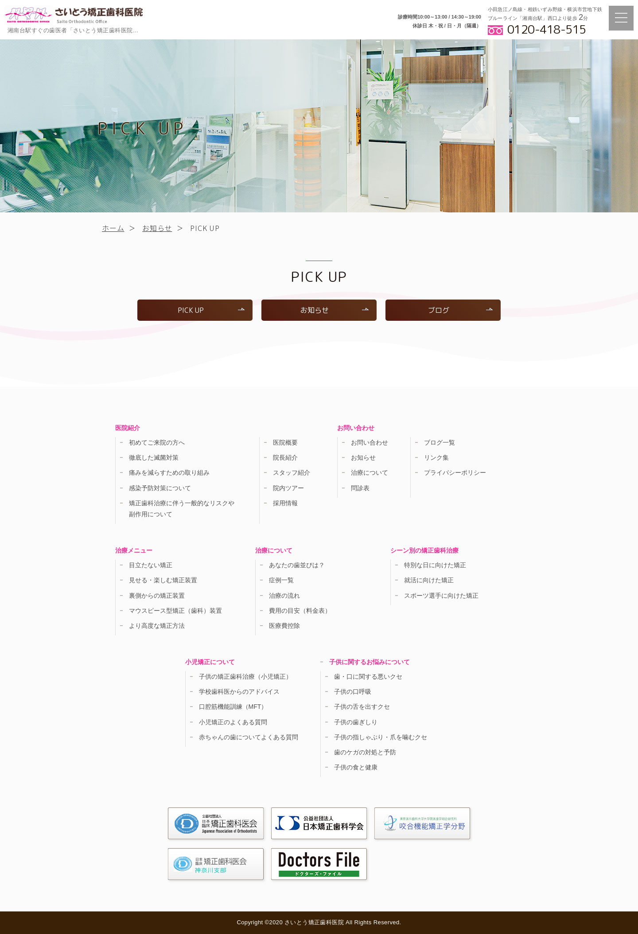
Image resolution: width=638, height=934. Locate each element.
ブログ (460, 310)
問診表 (360, 488)
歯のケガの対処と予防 (365, 752)
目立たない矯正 (150, 565)
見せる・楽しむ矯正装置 (163, 580)
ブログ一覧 (439, 442)
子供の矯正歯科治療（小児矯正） (245, 676)
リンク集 (436, 457)
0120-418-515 (546, 29)
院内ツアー (288, 488)
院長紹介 (285, 457)
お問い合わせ (369, 442)
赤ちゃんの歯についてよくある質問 (248, 737)
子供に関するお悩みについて (369, 661)
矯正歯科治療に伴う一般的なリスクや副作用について (181, 509)
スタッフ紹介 (291, 472)
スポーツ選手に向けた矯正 (441, 595)
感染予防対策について (160, 488)
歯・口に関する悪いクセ (368, 676)
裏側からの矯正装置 (157, 595)
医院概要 (285, 442)
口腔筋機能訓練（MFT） (233, 706)
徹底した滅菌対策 (154, 457)
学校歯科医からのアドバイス (239, 691)
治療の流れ (284, 595)
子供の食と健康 (355, 767)
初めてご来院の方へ (157, 442)
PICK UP (211, 310)
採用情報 (285, 503)
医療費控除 (284, 625)
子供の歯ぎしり (355, 722)
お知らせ (157, 228)
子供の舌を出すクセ (362, 706)
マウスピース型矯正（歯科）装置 (175, 610)
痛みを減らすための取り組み (169, 472)
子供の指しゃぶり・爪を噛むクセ (380, 737)
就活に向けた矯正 (429, 580)
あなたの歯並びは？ (297, 565)
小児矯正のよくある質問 (233, 722)
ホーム (113, 228)
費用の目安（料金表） (300, 610)
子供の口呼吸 (352, 691)
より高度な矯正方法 (157, 625)
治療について (369, 472)
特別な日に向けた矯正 (435, 565)
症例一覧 (281, 580)
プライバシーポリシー (455, 472)
